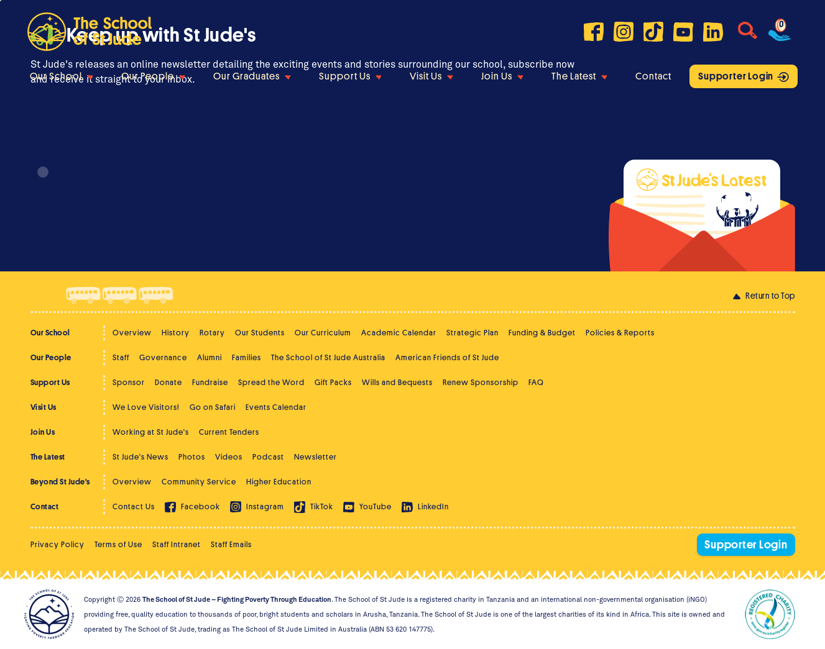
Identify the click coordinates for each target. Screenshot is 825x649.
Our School (61, 76)
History (176, 333)
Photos (191, 457)
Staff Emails (231, 544)
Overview (132, 333)
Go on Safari (213, 407)
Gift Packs (333, 382)
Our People (153, 76)
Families (246, 357)
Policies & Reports (620, 333)
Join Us (502, 76)
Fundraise (210, 382)
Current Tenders (229, 432)
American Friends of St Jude (447, 357)
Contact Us (134, 506)
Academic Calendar (398, 333)
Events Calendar (276, 407)
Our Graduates (252, 76)
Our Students (260, 333)
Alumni (209, 357)
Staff (121, 357)
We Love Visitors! (146, 407)
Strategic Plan (472, 333)
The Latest (579, 76)
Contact (653, 76)
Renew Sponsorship (481, 382)
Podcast (268, 457)
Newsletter (315, 457)
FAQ (536, 382)
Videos (228, 457)
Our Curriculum (323, 333)
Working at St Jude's (151, 432)
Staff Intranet (176, 544)
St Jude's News (140, 457)
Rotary (212, 333)
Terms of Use (118, 544)
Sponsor (129, 382)
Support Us (350, 76)
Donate (168, 382)
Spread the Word (271, 382)
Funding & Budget (542, 333)
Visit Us (431, 76)
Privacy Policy (57, 544)
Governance (163, 357)
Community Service (199, 482)
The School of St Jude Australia (328, 357)
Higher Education (278, 482)
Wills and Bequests (397, 382)
